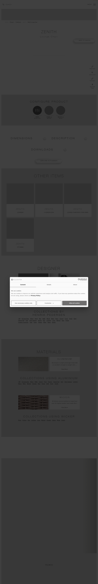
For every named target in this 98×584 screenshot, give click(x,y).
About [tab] (75, 284)
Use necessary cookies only (23, 303)
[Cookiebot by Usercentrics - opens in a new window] (79, 279)
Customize (49, 303)
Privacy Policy (35, 295)
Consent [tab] (23, 284)
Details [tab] (49, 284)
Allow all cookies (74, 303)
